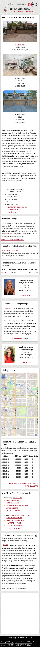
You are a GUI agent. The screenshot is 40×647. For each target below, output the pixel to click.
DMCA (30, 638)
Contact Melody (26, 295)
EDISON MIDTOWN (13, 528)
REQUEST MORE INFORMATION (12, 240)
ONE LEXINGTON (13, 500)
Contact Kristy (26, 362)
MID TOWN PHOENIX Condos (17, 207)
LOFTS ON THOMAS (14, 510)
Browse (20, 11)
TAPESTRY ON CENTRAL (15, 520)
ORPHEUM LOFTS (13, 503)
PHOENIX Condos (13, 210)
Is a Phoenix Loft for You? (10, 250)
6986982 (4, 272)
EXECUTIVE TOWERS (14, 525)
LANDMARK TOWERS (14, 518)
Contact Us (29, 11)
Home (13, 11)
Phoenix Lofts (11, 212)
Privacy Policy (12, 638)
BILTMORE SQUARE (14, 523)
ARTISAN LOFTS (12, 508)
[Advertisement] (20, 613)
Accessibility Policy (22, 638)
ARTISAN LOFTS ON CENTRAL (17, 505)
